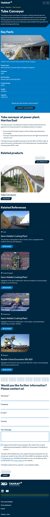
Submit (5, 475)
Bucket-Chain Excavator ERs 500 (17, 359)
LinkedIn (2, 491)
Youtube (7, 491)
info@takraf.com (7, 458)
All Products (41, 161)
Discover (6, 199)
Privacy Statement (6, 505)
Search (44, 3)
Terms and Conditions (7, 501)
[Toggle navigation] (48, 3)
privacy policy (18, 460)
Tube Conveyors (8, 194)
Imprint (3, 508)
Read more (7, 246)
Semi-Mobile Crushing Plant (14, 236)
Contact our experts (25, 108)
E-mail (4, 413)
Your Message (6, 430)
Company (4, 404)
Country (4, 421)
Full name (5, 396)
